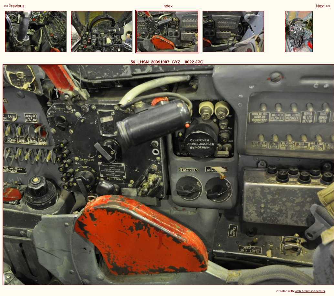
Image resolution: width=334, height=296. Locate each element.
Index (167, 6)
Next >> (323, 6)
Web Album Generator (310, 291)
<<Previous (14, 6)
